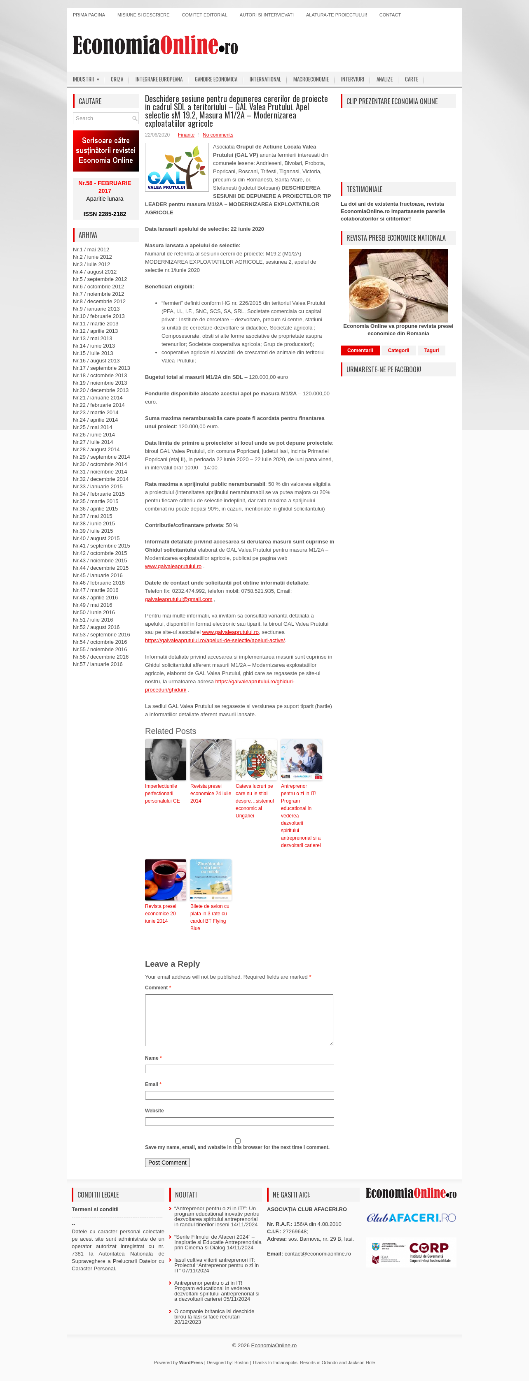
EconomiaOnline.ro (274, 1355)
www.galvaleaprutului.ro (173, 566)
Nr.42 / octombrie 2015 (100, 553)
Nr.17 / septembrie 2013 (101, 368)
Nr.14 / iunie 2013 (94, 346)
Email (153, 1094)
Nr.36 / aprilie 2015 (95, 509)
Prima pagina (89, 14)
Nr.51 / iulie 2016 (93, 620)
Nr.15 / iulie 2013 (93, 353)
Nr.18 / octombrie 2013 (100, 375)
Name (153, 1068)
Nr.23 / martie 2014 (96, 412)
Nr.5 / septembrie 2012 (100, 279)
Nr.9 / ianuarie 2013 (96, 309)
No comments (218, 135)
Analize (385, 79)
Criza (117, 79)
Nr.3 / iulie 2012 (91, 264)
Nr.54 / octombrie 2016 (100, 642)
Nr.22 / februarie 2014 (99, 405)
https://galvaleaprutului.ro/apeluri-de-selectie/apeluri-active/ (215, 640)
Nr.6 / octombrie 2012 (98, 286)
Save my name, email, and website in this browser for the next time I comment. (237, 1157)
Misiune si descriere (143, 14)
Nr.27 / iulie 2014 (93, 442)
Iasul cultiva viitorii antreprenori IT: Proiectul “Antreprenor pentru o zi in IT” (216, 1275)
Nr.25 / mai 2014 (92, 427)
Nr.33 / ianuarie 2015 (98, 486)
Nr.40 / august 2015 (96, 538)
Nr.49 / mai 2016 (92, 605)
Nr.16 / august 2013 (96, 360)
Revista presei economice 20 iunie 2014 (160, 913)
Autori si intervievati (267, 14)
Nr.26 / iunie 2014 (94, 435)
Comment (158, 988)
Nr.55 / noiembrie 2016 (100, 649)
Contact (390, 14)
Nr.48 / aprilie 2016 (95, 597)
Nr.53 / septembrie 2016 (101, 634)
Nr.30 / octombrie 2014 (100, 464)
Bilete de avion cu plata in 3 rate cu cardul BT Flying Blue (209, 917)
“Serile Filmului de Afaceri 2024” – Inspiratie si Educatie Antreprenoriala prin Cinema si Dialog (218, 1252)
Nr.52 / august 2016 (96, 627)
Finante (186, 135)
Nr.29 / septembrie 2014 (101, 457)
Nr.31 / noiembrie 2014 (100, 472)
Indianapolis (285, 1372)
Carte (411, 79)
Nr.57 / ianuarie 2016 (98, 664)
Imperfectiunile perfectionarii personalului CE (162, 793)
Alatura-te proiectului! (336, 14)
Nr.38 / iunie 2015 (94, 523)
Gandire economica (216, 79)
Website (154, 1120)
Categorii (399, 350)
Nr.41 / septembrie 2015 (101, 546)
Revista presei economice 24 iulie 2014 (210, 793)
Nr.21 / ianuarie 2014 (98, 398)
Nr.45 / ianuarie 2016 (98, 575)
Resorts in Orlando (319, 1372)
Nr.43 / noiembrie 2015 (100, 560)
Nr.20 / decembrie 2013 (101, 390)
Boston (241, 1372)
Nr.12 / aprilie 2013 (95, 331)
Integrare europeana (159, 79)
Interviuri (352, 79)
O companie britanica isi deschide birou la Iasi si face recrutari (214, 1324)
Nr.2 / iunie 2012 (92, 257)
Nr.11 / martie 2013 (96, 323)
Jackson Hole (361, 1372)
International (265, 79)
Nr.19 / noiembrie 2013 (100, 383)
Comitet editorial (204, 14)
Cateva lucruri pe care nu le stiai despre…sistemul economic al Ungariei (255, 801)
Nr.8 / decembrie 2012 (99, 301)
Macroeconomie (311, 79)
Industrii (89, 77)
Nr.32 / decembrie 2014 (101, 479)
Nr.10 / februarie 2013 (99, 316)
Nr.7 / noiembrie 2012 (98, 294)
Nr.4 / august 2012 (95, 272)
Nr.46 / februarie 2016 (99, 583)
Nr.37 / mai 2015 (92, 516)
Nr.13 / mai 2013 (92, 338)
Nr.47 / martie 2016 (96, 590)
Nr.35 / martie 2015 (96, 501)
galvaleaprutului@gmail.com (179, 599)
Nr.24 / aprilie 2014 (95, 420)
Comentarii (360, 350)
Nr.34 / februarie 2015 (99, 494)
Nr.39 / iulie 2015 (93, 531)
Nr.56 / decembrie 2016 (101, 657)
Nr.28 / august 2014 (96, 449)
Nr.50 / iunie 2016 (94, 612)
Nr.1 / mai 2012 (91, 249)
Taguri (431, 350)
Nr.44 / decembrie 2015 (101, 568)
